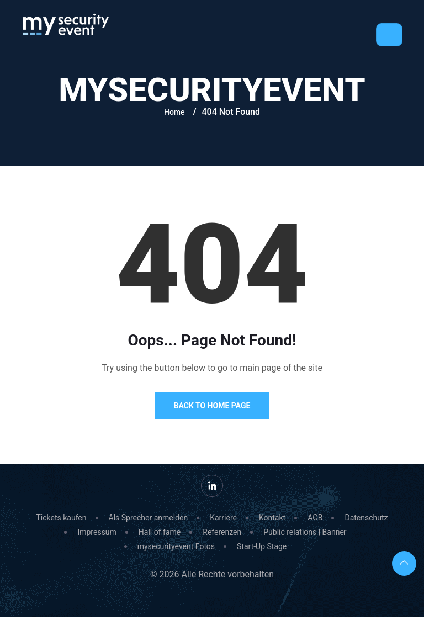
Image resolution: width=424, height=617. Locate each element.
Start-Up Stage (262, 546)
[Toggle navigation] (389, 34)
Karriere (223, 517)
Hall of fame (160, 532)
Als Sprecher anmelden (148, 517)
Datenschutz (366, 517)
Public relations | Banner (304, 532)
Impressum (96, 532)
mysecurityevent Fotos (176, 546)
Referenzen (222, 532)
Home (174, 112)
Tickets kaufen (61, 517)
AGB (315, 517)
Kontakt (272, 517)
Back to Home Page (212, 405)
